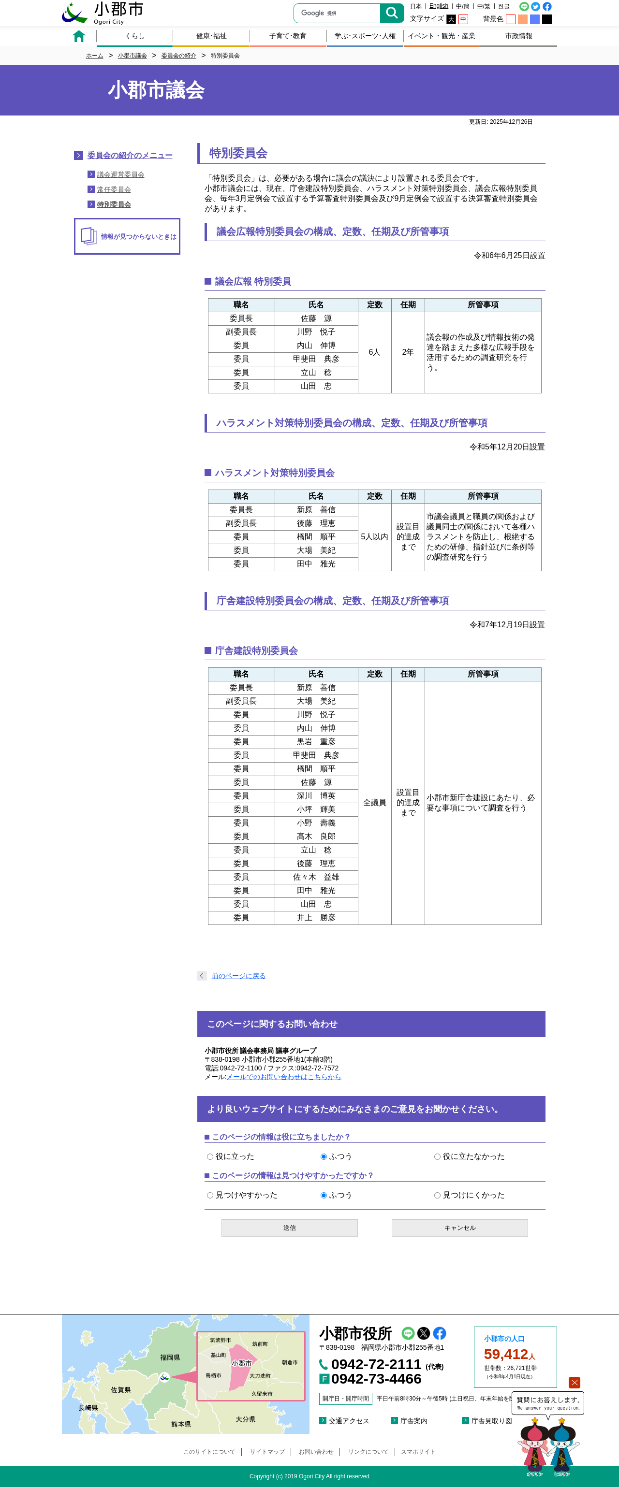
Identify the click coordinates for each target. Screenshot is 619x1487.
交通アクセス (349, 1421)
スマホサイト (418, 1451)
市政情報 (518, 36)
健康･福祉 (211, 36)
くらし (135, 36)
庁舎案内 (413, 1421)
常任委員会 (114, 189)
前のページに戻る (239, 976)
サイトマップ (267, 1451)
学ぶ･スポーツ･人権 (365, 36)
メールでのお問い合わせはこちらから (283, 1077)
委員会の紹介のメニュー (130, 155)
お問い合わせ (316, 1451)
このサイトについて (209, 1451)
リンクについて (368, 1451)
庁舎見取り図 (492, 1421)
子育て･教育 (288, 36)
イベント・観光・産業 (441, 36)
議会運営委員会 (121, 174)
